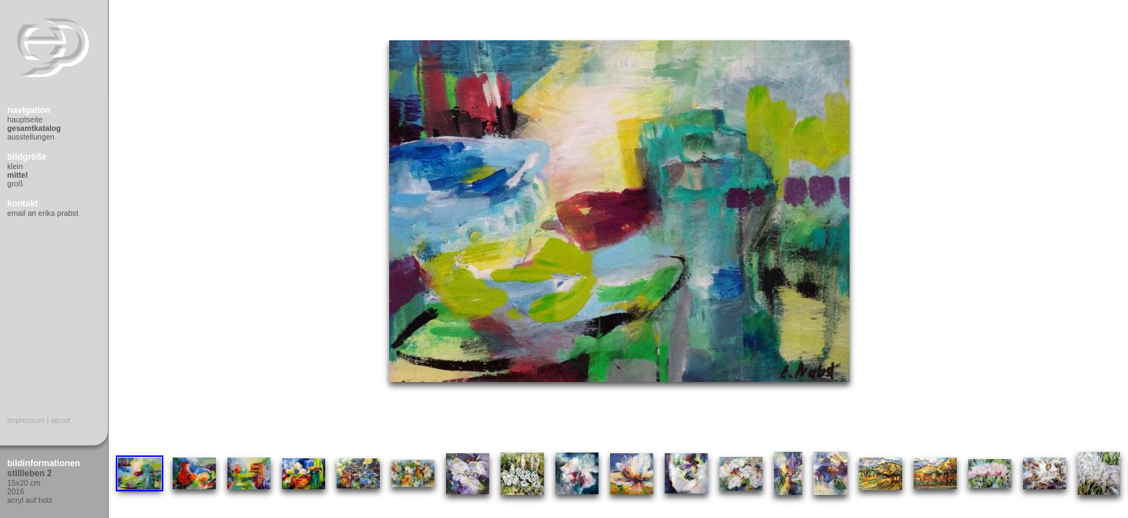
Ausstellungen (31, 136)
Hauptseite (24, 119)
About (60, 420)
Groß (15, 183)
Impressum (26, 420)
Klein (15, 166)
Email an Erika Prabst (42, 213)
